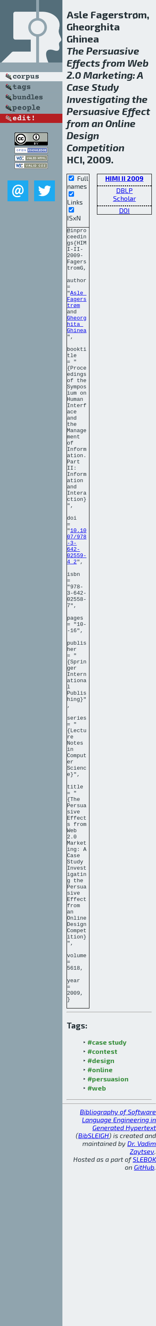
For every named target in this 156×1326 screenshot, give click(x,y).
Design (83, 135)
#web (96, 1243)
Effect (136, 111)
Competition (95, 147)
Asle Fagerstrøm (77, 314)
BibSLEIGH (93, 1290)
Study (105, 87)
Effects (83, 63)
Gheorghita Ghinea (77, 344)
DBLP (124, 190)
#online (100, 1224)
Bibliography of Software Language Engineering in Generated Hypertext (118, 1274)
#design (100, 1215)
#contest (102, 1206)
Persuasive (112, 51)
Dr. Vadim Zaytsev (141, 1302)
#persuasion (108, 1234)
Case (78, 87)
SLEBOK (144, 1314)
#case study (106, 1197)
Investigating (98, 99)
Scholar (124, 198)
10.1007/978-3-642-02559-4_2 (77, 610)
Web (138, 63)
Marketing (108, 75)
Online (120, 123)
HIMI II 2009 (124, 178)
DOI (124, 210)
